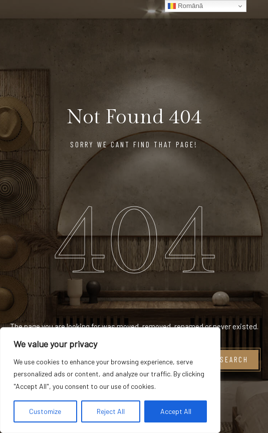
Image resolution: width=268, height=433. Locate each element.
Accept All (175, 411)
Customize (45, 411)
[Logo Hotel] (210, 22)
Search (234, 359)
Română (185, 6)
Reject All (111, 411)
